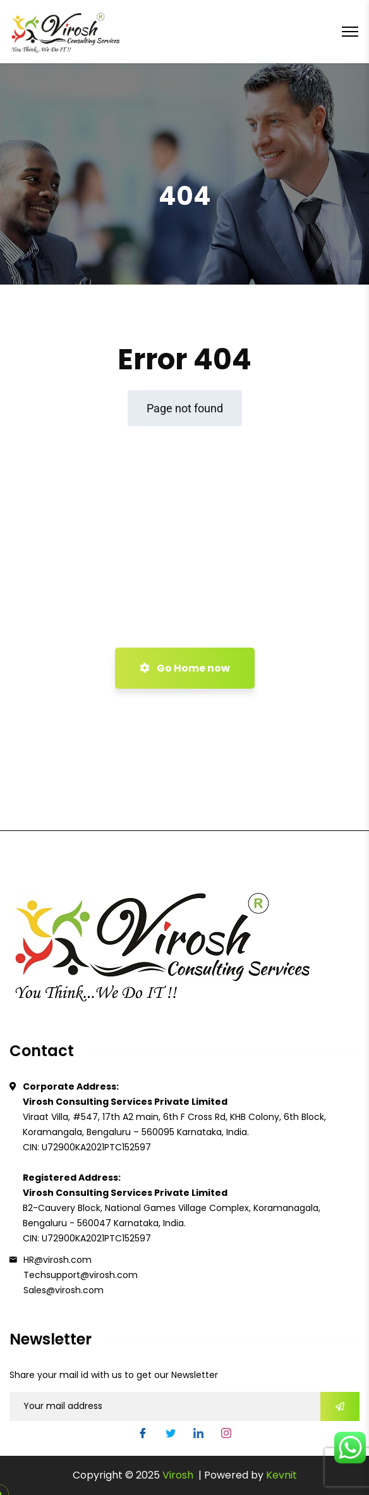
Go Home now (185, 668)
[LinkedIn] (198, 1433)
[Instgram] (226, 1433)
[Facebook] (142, 1433)
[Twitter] (170, 1433)
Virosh (179, 1475)
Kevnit (281, 1475)
